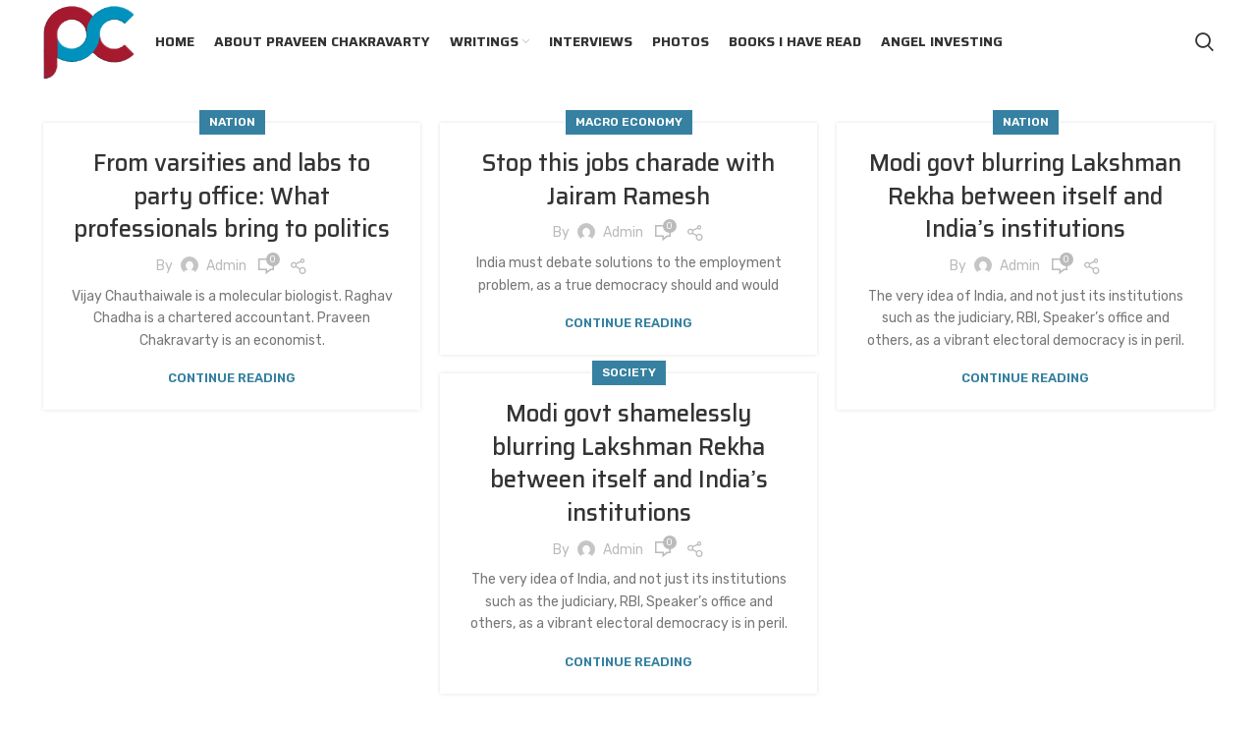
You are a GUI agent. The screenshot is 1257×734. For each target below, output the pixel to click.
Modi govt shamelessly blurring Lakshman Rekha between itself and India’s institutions (629, 463)
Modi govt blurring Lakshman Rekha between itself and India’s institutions (1025, 196)
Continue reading (232, 377)
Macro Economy (629, 122)
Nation (232, 122)
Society (629, 372)
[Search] (1204, 42)
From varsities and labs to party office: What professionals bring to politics (232, 196)
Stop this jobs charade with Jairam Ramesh (628, 179)
